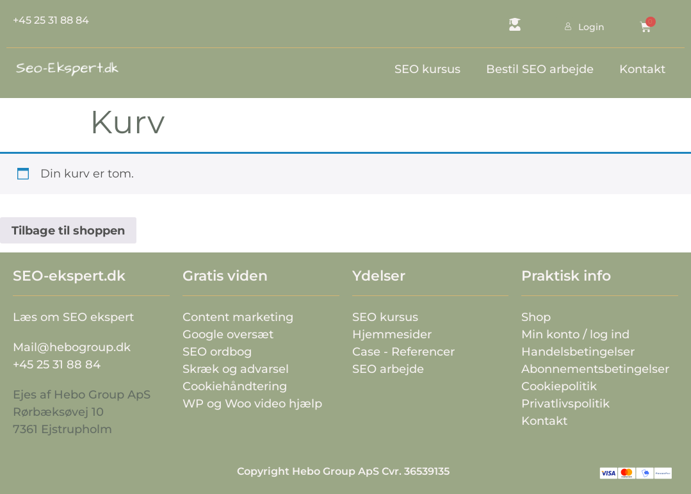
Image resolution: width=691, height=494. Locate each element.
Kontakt (642, 69)
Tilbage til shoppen (68, 231)
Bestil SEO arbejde (540, 69)
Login (568, 27)
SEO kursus (427, 69)
